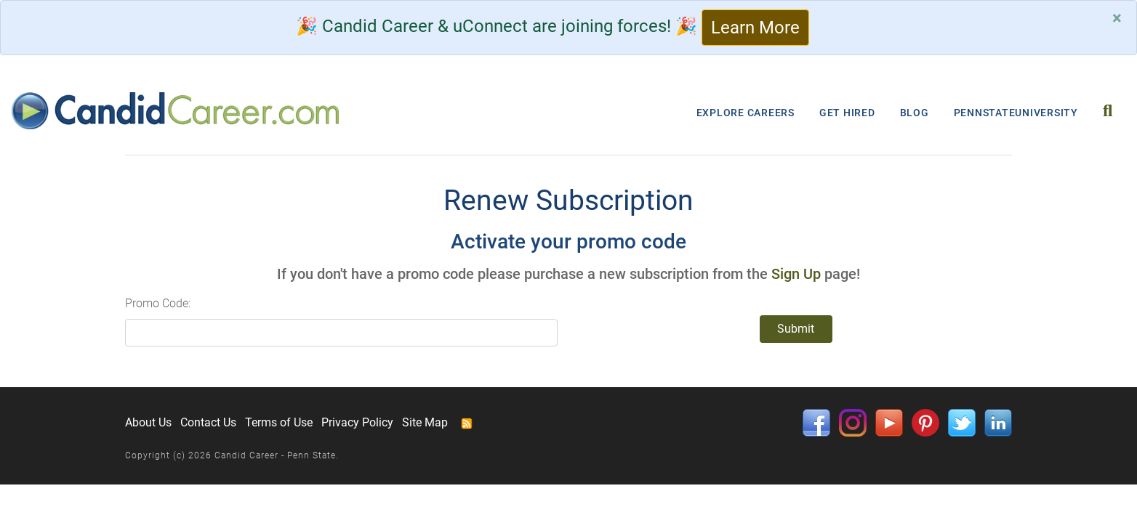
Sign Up (796, 274)
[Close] (1117, 18)
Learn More (755, 27)
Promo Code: (157, 303)
